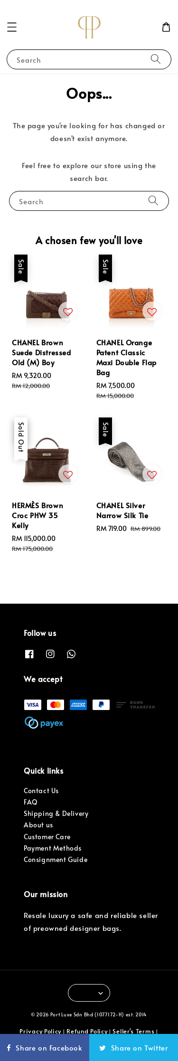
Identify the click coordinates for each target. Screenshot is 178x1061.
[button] (11, 27)
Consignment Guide (55, 859)
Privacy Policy (40, 1031)
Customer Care (47, 836)
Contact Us (41, 790)
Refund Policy (86, 1031)
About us (38, 824)
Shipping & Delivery (56, 813)
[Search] (156, 59)
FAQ (31, 801)
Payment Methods (53, 848)
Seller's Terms (133, 1031)
